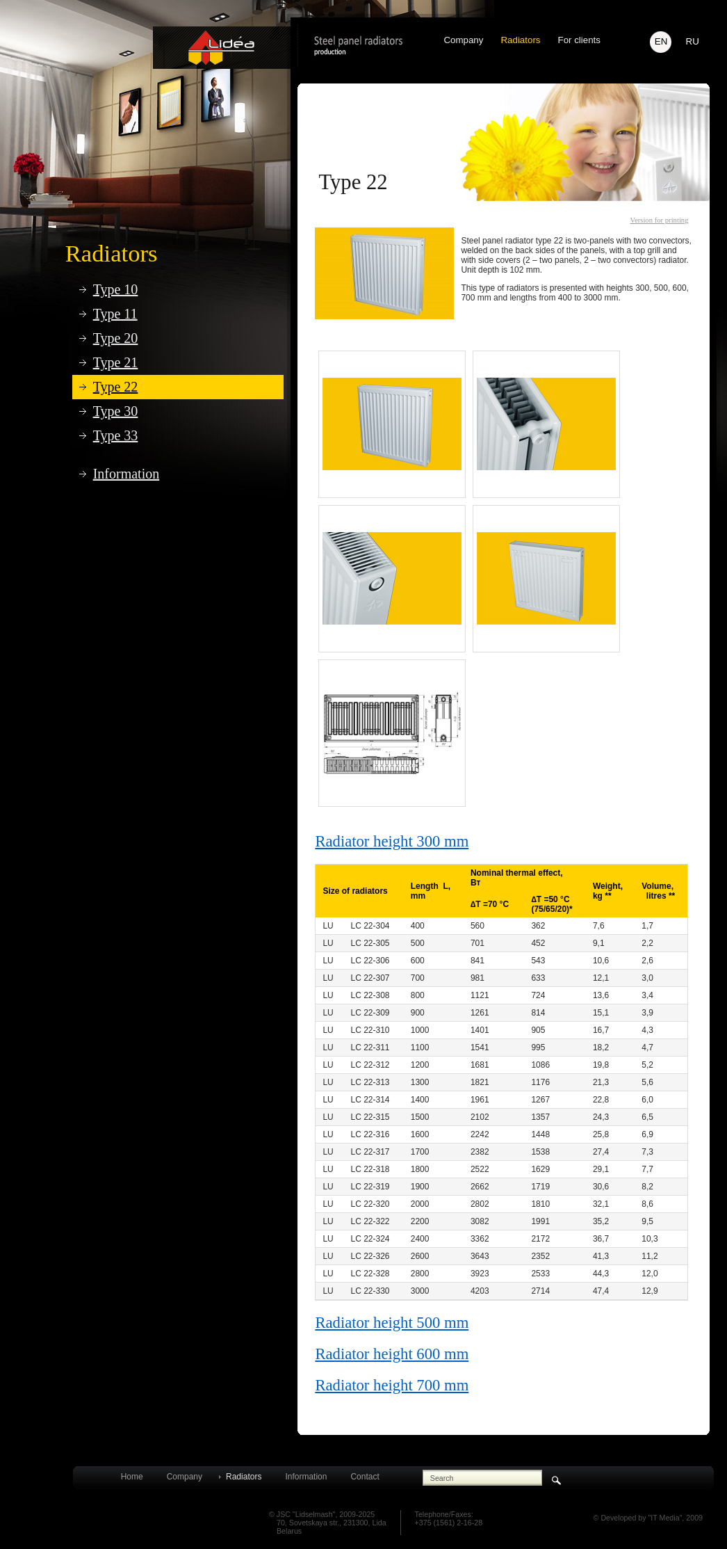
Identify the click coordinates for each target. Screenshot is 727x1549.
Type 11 (115, 313)
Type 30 (115, 411)
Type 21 (115, 362)
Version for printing (659, 220)
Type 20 (115, 338)
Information (126, 473)
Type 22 (115, 386)
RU (692, 41)
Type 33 (115, 435)
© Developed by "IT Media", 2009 (648, 1518)
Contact (364, 1477)
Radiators (111, 253)
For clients (578, 40)
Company (463, 40)
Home (132, 1477)
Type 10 (115, 289)
